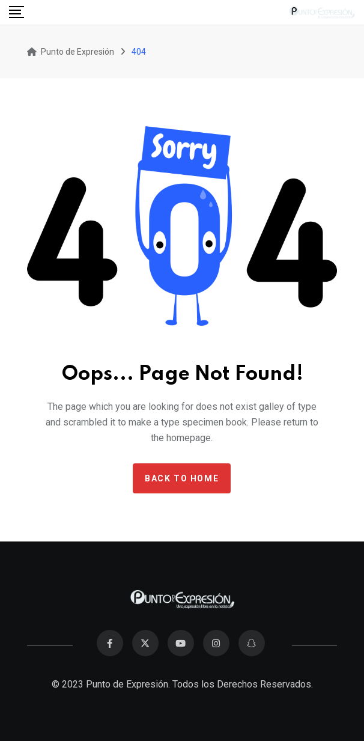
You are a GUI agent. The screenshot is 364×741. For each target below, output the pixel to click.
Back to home (182, 478)
